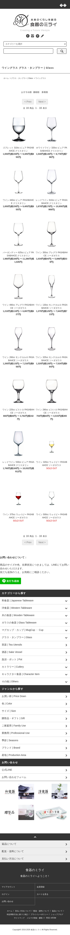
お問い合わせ (7, 901)
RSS (48, 918)
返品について (57, 911)
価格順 (36, 92)
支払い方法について (23, 911)
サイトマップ (19, 918)
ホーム (6, 78)
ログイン (5, 894)
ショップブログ (57, 914)
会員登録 (40, 887)
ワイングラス (40, 78)
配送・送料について (41, 911)
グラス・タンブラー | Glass (22, 78)
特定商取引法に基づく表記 (17, 914)
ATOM (53, 918)
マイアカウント (8, 887)
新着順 (45, 92)
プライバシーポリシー (39, 914)
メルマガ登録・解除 (35, 918)
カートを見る (42, 894)
